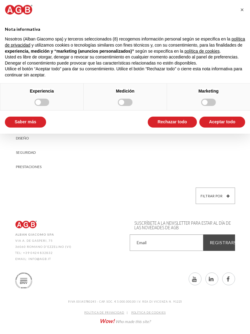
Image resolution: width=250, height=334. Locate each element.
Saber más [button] (25, 121)
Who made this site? (125, 321)
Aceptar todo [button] (222, 121)
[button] (242, 10)
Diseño (22, 138)
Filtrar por (215, 196)
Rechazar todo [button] (172, 121)
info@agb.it (39, 259)
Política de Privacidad (104, 312)
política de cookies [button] (201, 51)
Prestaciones (29, 166)
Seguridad (26, 152)
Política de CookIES (148, 312)
